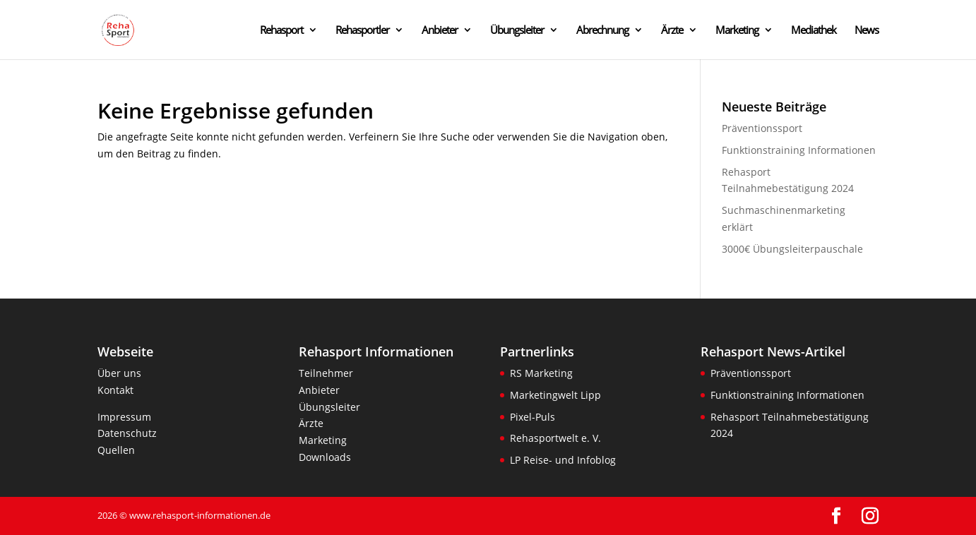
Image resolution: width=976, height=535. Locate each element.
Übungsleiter (517, 31)
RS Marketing (541, 373)
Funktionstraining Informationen (799, 150)
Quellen (116, 450)
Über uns (119, 373)
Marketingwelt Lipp (555, 395)
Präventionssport (762, 128)
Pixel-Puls (532, 416)
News (867, 31)
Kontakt (115, 390)
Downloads (325, 457)
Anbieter (440, 31)
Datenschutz (127, 433)
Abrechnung (602, 31)
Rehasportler (362, 31)
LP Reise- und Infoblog (563, 460)
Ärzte (672, 31)
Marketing (736, 31)
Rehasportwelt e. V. (555, 438)
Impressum (124, 416)
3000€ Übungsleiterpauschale (792, 249)
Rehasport (281, 31)
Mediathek (813, 31)
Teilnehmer (326, 373)
